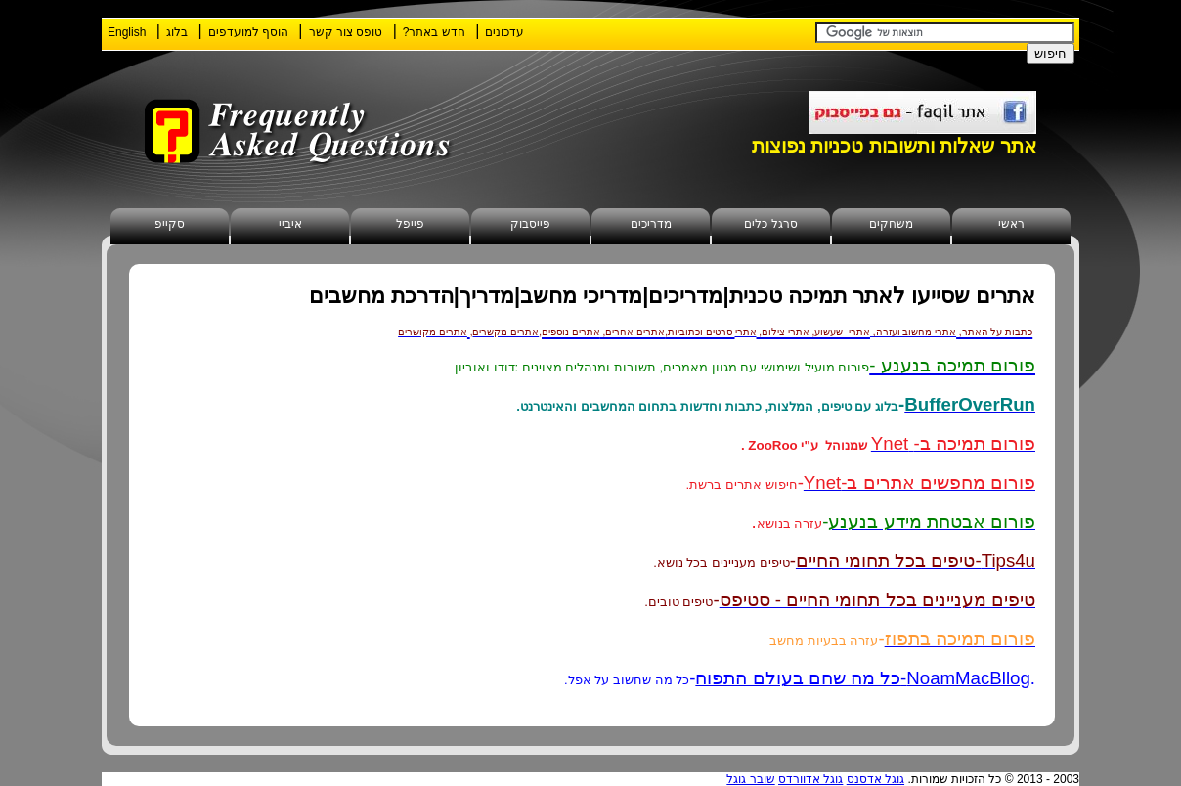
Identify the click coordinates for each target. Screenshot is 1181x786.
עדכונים (504, 32)
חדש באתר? (434, 32)
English (127, 32)
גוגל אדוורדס (810, 779)
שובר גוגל (750, 779)
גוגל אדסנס (875, 779)
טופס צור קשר (346, 32)
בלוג (177, 32)
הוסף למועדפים (248, 32)
